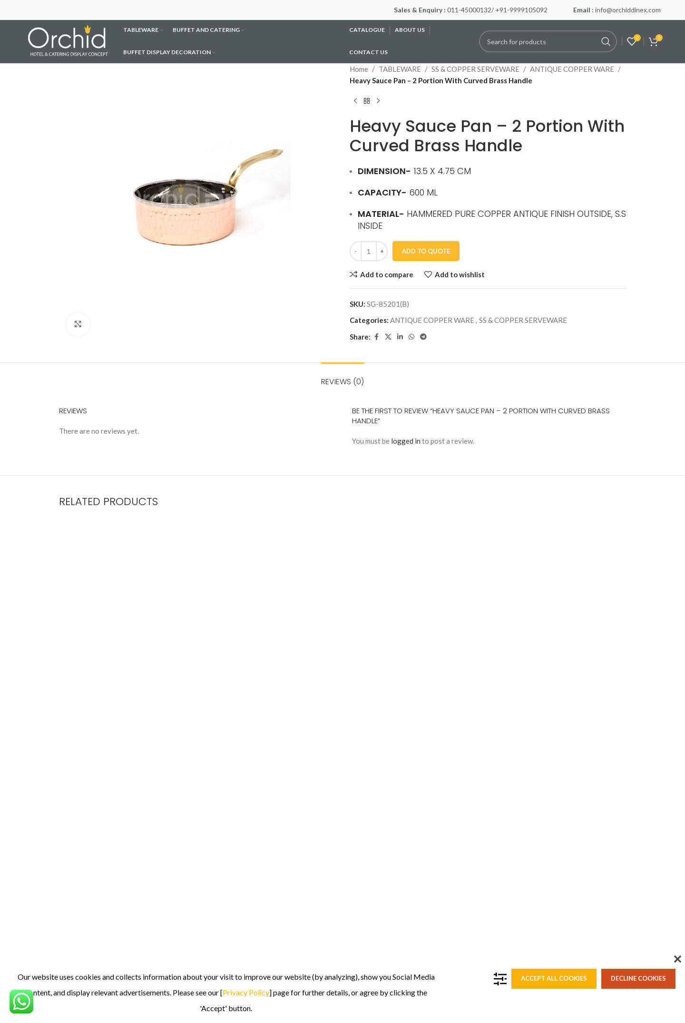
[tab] (342, 376)
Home (359, 69)
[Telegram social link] (423, 337)
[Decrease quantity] (356, 251)
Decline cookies (638, 978)
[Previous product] (355, 101)
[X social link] (388, 337)
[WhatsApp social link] (411, 337)
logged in (406, 441)
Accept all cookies (554, 978)
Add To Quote (426, 251)
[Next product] (378, 101)
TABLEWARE (400, 69)
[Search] (548, 41)
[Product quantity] (369, 251)
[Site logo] (69, 40)
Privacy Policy (246, 992)
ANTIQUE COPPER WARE (572, 69)
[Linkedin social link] (400, 337)
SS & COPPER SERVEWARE (475, 69)
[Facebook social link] (376, 337)
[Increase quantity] (382, 251)
